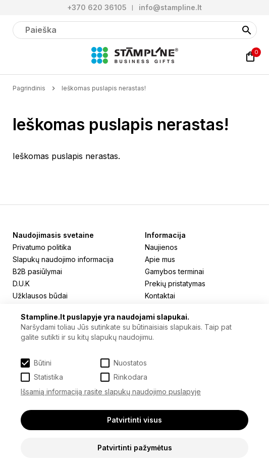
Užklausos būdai (40, 295)
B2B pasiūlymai (37, 271)
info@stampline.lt (170, 7)
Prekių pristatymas (175, 283)
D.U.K (21, 283)
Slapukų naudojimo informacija (63, 259)
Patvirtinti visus (134, 420)
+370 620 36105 (97, 7)
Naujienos (161, 247)
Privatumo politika (42, 247)
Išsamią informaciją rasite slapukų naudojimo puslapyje (111, 391)
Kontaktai (160, 295)
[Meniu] (19, 56)
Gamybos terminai (174, 271)
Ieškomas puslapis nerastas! (104, 88)
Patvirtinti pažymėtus (134, 447)
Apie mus (160, 259)
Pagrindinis (29, 88)
